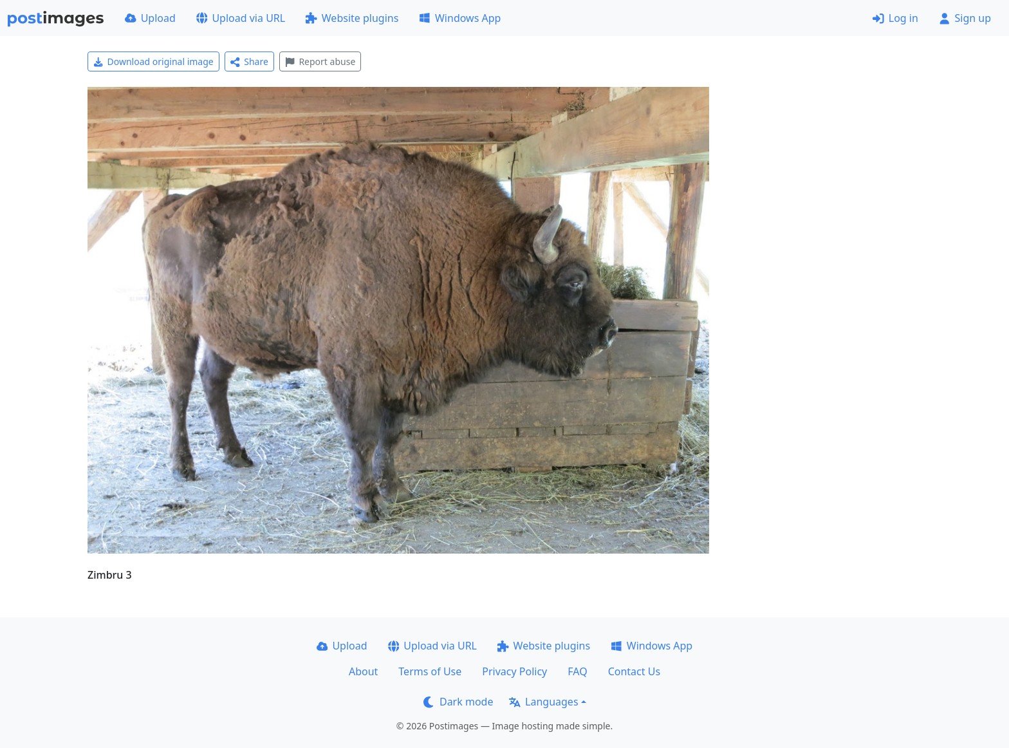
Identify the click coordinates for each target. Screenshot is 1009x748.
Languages (543, 702)
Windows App (460, 18)
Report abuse (320, 61)
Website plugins (352, 18)
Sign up (965, 18)
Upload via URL (240, 18)
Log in (895, 18)
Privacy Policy (514, 671)
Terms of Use (429, 671)
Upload (150, 18)
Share (249, 61)
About (363, 671)
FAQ (577, 671)
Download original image (153, 61)
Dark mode (458, 702)
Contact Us (634, 671)
